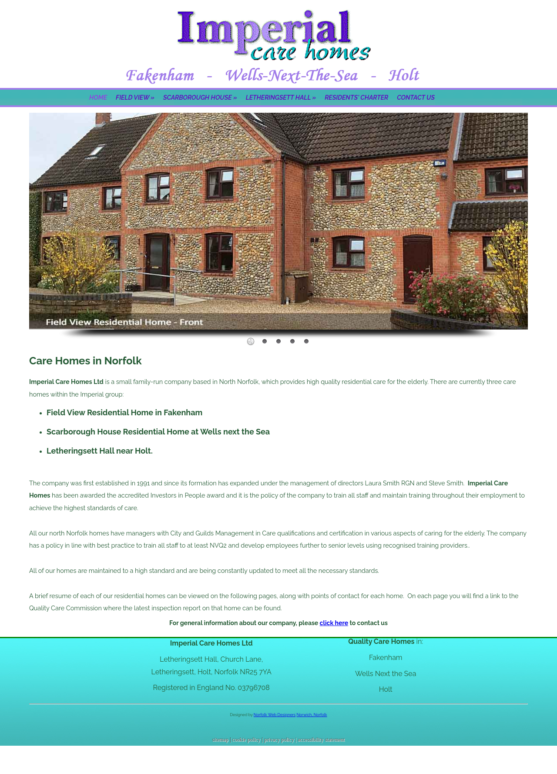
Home (98, 97)
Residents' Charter (356, 97)
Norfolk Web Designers (274, 715)
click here (334, 622)
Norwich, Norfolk (312, 715)
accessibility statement (321, 740)
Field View (135, 97)
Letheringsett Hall (281, 97)
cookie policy (246, 740)
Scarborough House (200, 97)
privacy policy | (281, 740)
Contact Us (416, 97)
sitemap (220, 740)
